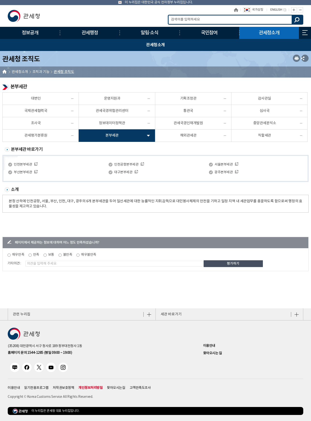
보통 (51, 255)
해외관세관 (188, 135)
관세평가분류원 (35, 135)
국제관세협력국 (35, 111)
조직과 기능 (41, 72)
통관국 (188, 111)
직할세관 (264, 135)
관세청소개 (20, 72)
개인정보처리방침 (90, 388)
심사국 (265, 111)
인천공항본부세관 (126, 165)
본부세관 (111, 135)
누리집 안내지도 (305, 32)
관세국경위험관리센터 (112, 111)
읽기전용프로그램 (36, 388)
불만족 (67, 255)
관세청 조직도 (64, 72)
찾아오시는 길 (212, 353)
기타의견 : (14, 263)
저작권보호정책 (63, 388)
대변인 (36, 98)
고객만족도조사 (140, 388)
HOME (4, 72)
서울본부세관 (224, 165)
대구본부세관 (123, 172)
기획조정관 (188, 98)
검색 (297, 19)
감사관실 (264, 98)
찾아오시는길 (116, 388)
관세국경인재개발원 (188, 123)
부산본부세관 (23, 172)
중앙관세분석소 (264, 123)
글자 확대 (293, 10)
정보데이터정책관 (112, 123)
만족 (36, 255)
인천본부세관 (23, 165)
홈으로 (236, 10)
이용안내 (209, 346)
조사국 (36, 123)
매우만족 (18, 255)
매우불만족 (88, 255)
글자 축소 (300, 10)
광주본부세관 (224, 172)
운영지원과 (112, 98)
